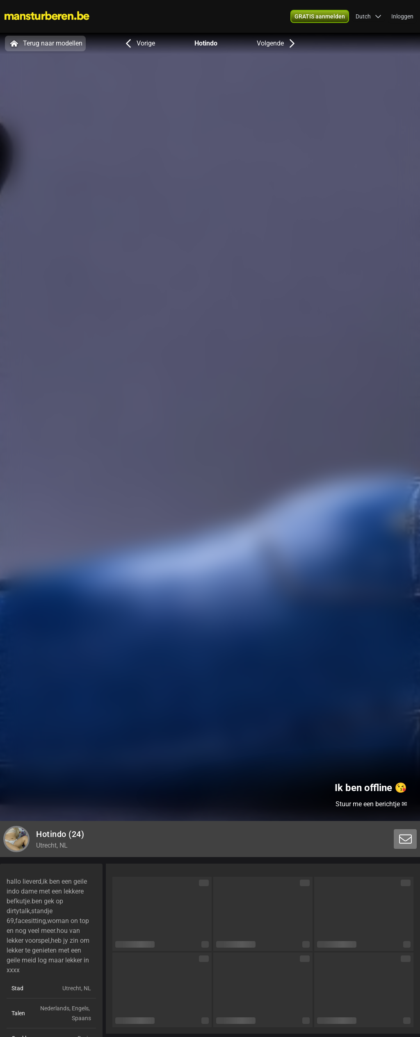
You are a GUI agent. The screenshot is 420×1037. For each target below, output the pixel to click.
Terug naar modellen (45, 43)
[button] (368, 16)
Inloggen (402, 16)
